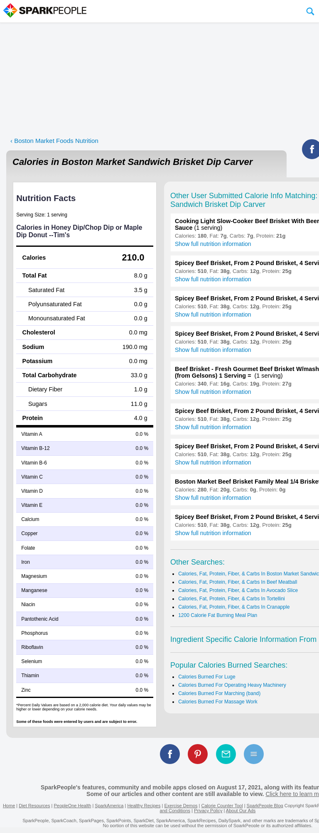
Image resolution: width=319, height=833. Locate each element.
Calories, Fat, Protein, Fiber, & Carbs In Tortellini (231, 599)
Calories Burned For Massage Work (218, 702)
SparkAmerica (109, 805)
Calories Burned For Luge (206, 677)
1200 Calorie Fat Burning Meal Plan (217, 615)
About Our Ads (241, 810)
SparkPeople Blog (265, 805)
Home (9, 805)
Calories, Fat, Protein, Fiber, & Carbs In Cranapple (234, 607)
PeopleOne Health (72, 805)
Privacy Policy (208, 810)
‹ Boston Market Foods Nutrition (54, 140)
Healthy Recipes (143, 805)
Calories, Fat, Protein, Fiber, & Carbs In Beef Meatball (237, 582)
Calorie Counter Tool (222, 805)
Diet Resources (34, 805)
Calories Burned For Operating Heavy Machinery (232, 685)
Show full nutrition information (213, 244)
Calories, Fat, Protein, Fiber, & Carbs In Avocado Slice (238, 590)
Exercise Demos (180, 805)
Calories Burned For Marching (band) (219, 693)
